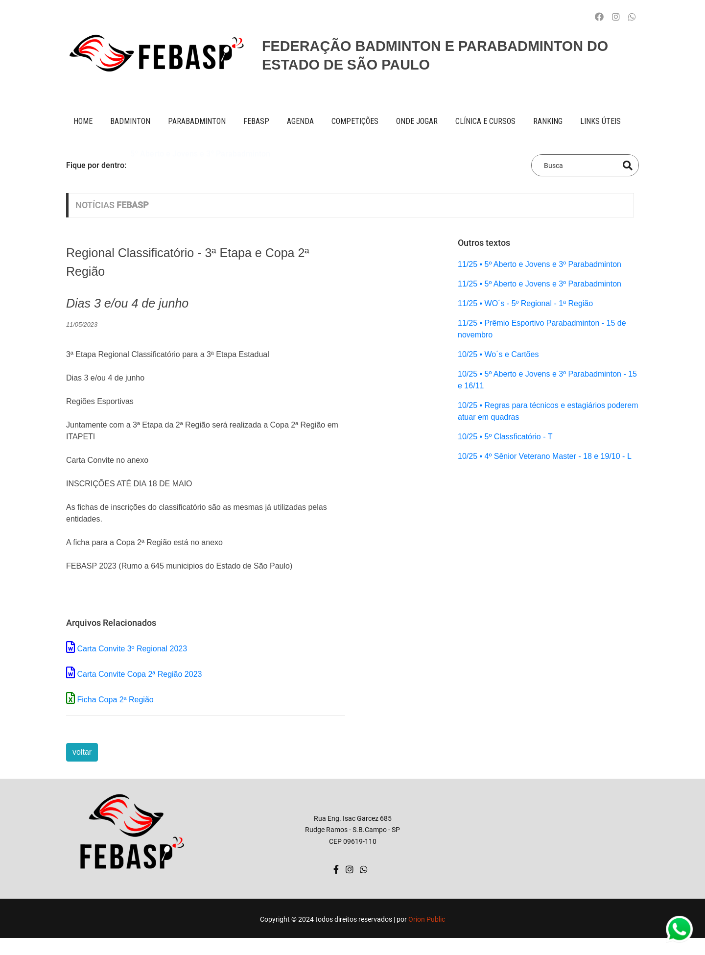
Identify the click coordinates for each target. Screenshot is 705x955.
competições (354, 121)
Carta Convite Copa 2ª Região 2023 (139, 674)
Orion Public (426, 919)
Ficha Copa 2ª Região (115, 699)
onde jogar (417, 121)
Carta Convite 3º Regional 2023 (132, 649)
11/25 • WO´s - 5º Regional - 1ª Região (525, 303)
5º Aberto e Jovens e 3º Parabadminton (200, 164)
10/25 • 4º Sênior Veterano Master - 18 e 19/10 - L (545, 456)
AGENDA (300, 121)
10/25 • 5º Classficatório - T (505, 436)
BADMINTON (130, 121)
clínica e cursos (485, 121)
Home (83, 121)
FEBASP (256, 121)
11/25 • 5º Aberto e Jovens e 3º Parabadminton (539, 264)
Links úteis (600, 121)
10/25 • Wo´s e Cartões (498, 354)
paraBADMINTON (197, 121)
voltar (82, 752)
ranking (548, 121)
